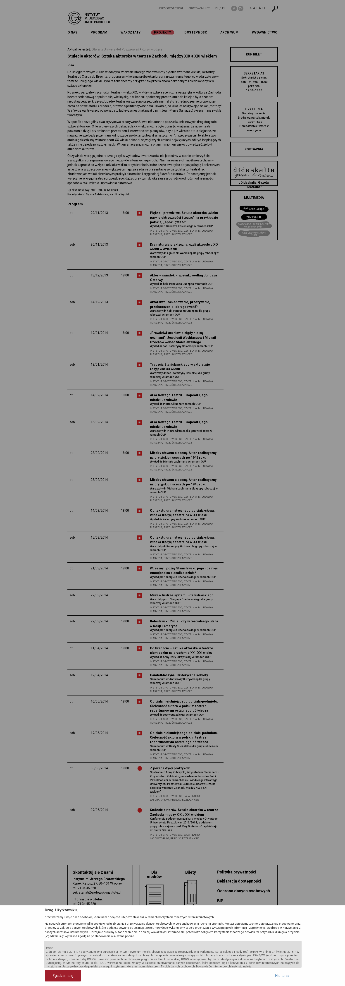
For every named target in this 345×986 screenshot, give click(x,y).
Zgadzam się (62, 976)
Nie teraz (282, 976)
